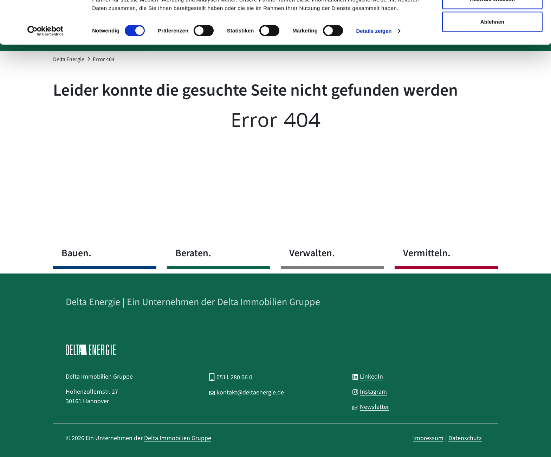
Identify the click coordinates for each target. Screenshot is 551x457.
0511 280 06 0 (234, 377)
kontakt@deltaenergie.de (250, 392)
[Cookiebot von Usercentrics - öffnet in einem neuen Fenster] (45, 74)
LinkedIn (371, 376)
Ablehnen (492, 64)
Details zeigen (373, 74)
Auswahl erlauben (492, 42)
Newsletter (374, 407)
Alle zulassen (492, 18)
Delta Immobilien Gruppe (177, 438)
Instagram (373, 391)
